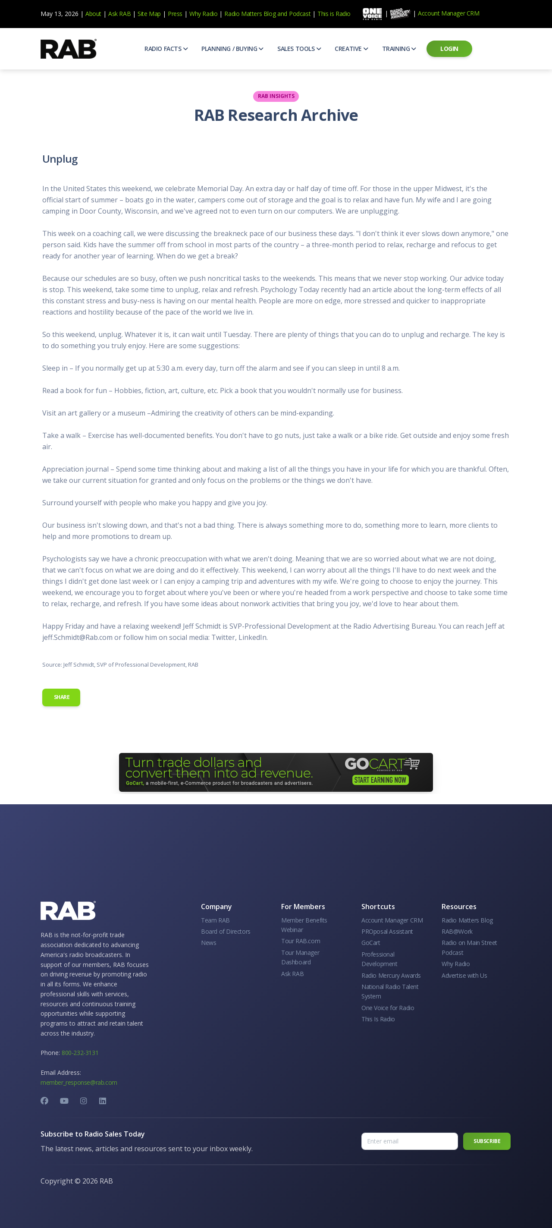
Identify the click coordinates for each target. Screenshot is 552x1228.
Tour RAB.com (300, 941)
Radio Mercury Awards (391, 975)
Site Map (149, 13)
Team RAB (215, 920)
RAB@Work (457, 931)
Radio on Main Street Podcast (469, 947)
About (93, 13)
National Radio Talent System (390, 991)
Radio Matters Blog (250, 13)
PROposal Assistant (387, 931)
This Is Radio (378, 1019)
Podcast (299, 13)
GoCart (370, 942)
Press (175, 13)
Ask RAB (119, 13)
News (208, 942)
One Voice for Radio (387, 1008)
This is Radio (334, 13)
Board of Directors (226, 931)
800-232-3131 (80, 1053)
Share (61, 697)
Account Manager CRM (448, 13)
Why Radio (203, 13)
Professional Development (379, 959)
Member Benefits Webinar (304, 925)
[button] (166, 49)
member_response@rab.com (79, 1082)
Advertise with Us (464, 975)
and (282, 13)
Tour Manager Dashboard (300, 957)
